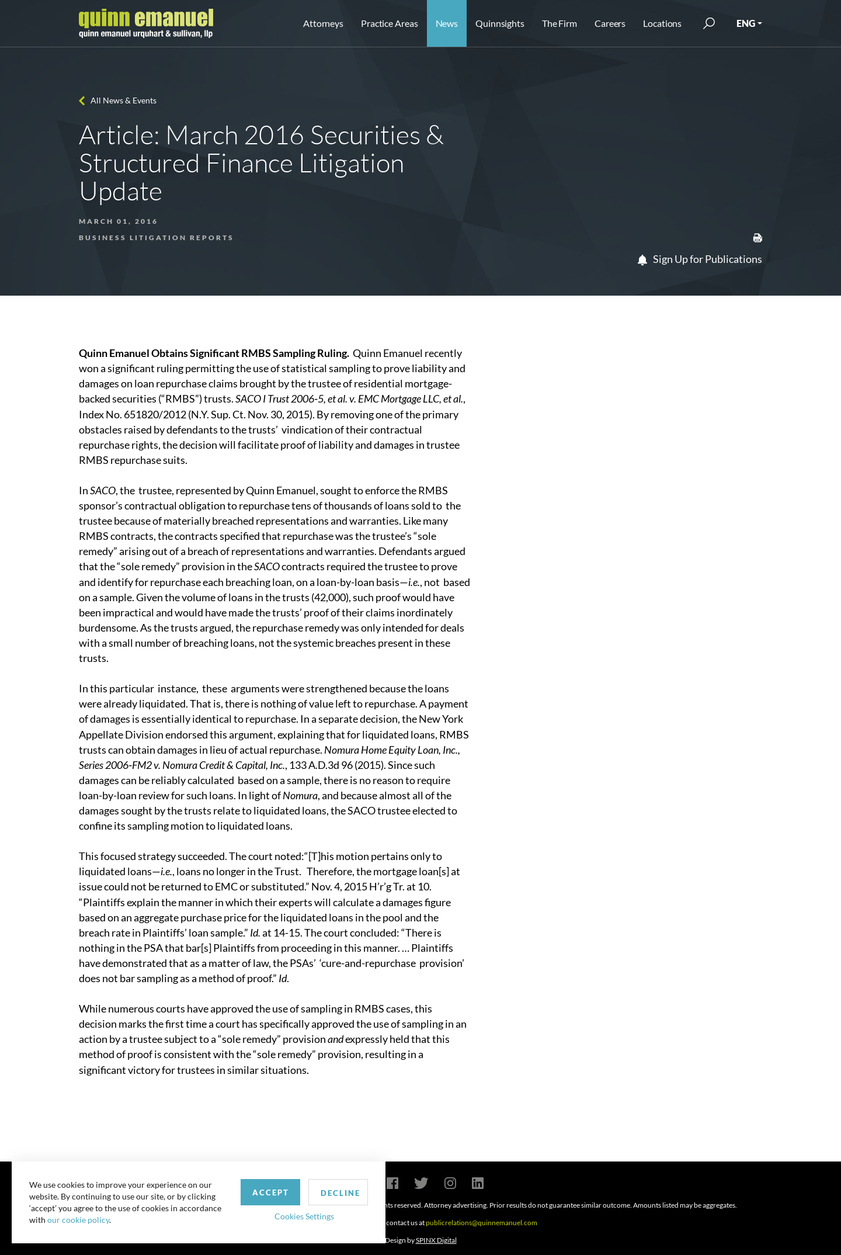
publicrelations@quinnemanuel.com (481, 1222)
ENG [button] (745, 23)
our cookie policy (78, 1220)
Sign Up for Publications (700, 258)
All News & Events (124, 100)
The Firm (559, 23)
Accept (270, 1192)
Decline (340, 1193)
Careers (610, 23)
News (447, 23)
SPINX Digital (436, 1240)
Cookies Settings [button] (304, 1216)
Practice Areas (389, 23)
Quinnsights (499, 23)
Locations (662, 23)
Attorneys (323, 23)
